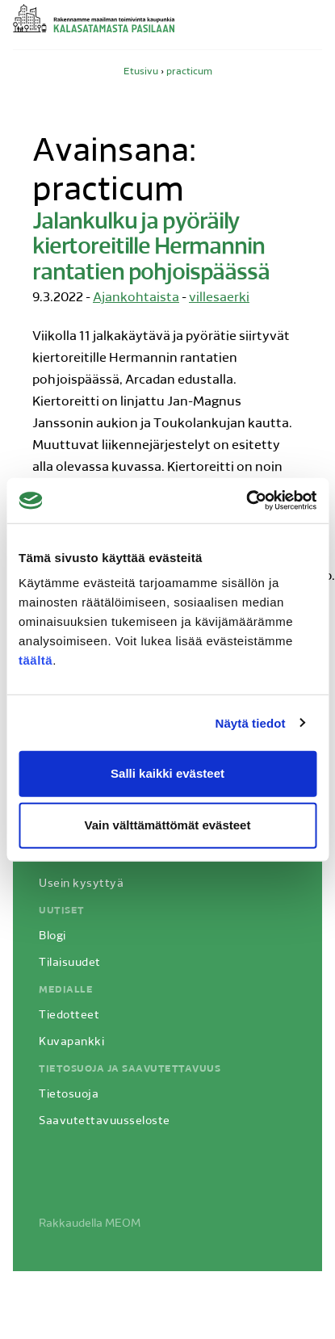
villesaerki (219, 298)
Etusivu (141, 72)
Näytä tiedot (251, 722)
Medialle (66, 990)
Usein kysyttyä (81, 884)
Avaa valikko (312, 26)
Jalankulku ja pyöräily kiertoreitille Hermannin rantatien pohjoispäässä (151, 249)
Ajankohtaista (136, 298)
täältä (35, 660)
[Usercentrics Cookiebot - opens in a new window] (245, 500)
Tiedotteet (69, 1015)
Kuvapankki (71, 1042)
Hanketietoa (74, 857)
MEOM (122, 1224)
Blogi (52, 936)
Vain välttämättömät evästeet (168, 825)
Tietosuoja (68, 1095)
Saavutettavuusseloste (104, 1121)
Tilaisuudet (70, 963)
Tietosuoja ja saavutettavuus (129, 1069)
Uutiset (62, 911)
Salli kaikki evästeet (167, 773)
